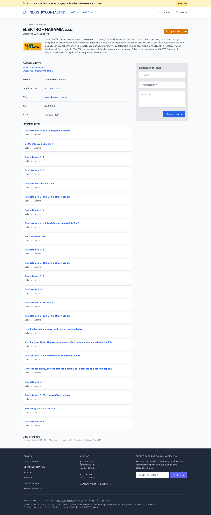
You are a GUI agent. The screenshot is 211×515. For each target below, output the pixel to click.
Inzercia (181, 12)
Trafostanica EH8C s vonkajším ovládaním (47, 263)
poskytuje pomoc (64, 500)
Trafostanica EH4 (34, 421)
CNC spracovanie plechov (39, 144)
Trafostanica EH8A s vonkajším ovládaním (47, 196)
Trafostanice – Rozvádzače (39, 183)
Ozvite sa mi (179, 475)
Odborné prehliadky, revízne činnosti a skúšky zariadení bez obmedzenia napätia (68, 368)
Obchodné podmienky (34, 466)
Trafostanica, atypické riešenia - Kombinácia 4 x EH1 (53, 223)
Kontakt (167, 12)
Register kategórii (32, 483)
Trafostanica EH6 (34, 276)
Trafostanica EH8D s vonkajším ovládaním (47, 315)
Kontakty (28, 477)
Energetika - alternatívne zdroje (38, 71)
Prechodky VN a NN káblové (40, 408)
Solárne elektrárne (35, 236)
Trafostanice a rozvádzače (39, 302)
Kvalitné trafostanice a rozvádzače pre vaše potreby (53, 329)
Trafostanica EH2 (34, 249)
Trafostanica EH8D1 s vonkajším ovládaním (48, 395)
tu (97, 507)
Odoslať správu (174, 114)
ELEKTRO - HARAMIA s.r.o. (39, 24)
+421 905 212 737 (53, 88)
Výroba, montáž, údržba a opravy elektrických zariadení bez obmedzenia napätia (68, 342)
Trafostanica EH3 (34, 157)
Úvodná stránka (31, 461)
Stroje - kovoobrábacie (34, 67)
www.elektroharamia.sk (55, 97)
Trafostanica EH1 (34, 382)
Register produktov (33, 488)
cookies (72, 504)
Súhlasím (182, 3)
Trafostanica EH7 (34, 289)
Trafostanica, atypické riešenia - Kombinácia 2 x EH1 (53, 355)
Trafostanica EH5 (34, 210)
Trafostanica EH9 (34, 170)
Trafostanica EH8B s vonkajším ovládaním (47, 130)
